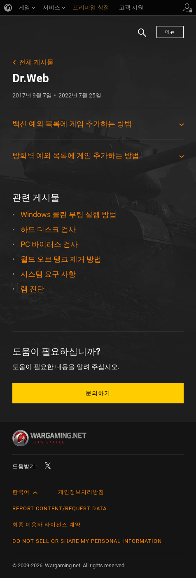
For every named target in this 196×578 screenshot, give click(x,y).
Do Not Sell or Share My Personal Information (87, 541)
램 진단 (32, 288)
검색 (139, 37)
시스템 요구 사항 (48, 274)
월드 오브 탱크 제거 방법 (61, 259)
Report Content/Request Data (59, 508)
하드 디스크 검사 (48, 229)
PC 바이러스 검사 (49, 244)
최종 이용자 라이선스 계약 (46, 524)
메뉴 (170, 32)
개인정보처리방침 (81, 492)
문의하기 (98, 393)
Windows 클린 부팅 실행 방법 (69, 214)
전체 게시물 (36, 62)
